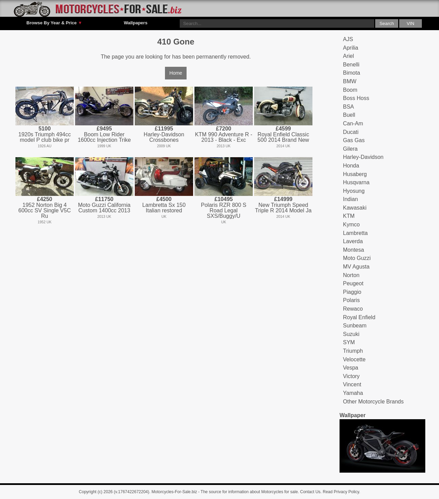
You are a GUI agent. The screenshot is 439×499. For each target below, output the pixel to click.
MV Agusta (356, 267)
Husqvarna (356, 182)
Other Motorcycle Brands (373, 401)
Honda (351, 166)
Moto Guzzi (357, 258)
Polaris (351, 300)
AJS (348, 39)
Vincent (352, 384)
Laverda (353, 241)
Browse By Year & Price (54, 23)
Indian (350, 199)
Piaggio (352, 292)
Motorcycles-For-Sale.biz (174, 491)
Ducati (350, 132)
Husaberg (355, 174)
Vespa (350, 368)
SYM (349, 342)
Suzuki (351, 334)
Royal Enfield (359, 317)
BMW (349, 81)
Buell (349, 115)
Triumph (353, 351)
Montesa (353, 250)
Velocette (354, 359)
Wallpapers (135, 22)
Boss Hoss (356, 98)
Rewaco (353, 309)
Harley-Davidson (363, 157)
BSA (348, 107)
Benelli (351, 64)
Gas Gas (354, 140)
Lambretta (355, 233)
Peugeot (353, 283)
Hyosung (354, 191)
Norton (351, 275)
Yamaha (353, 393)
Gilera (350, 149)
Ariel (348, 56)
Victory (351, 376)
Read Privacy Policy (341, 491)
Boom (350, 90)
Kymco (351, 224)
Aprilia (350, 48)
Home (175, 73)
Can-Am (353, 123)
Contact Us (310, 491)
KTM (349, 216)
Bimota (351, 73)
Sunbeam (355, 325)
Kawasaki (354, 208)
